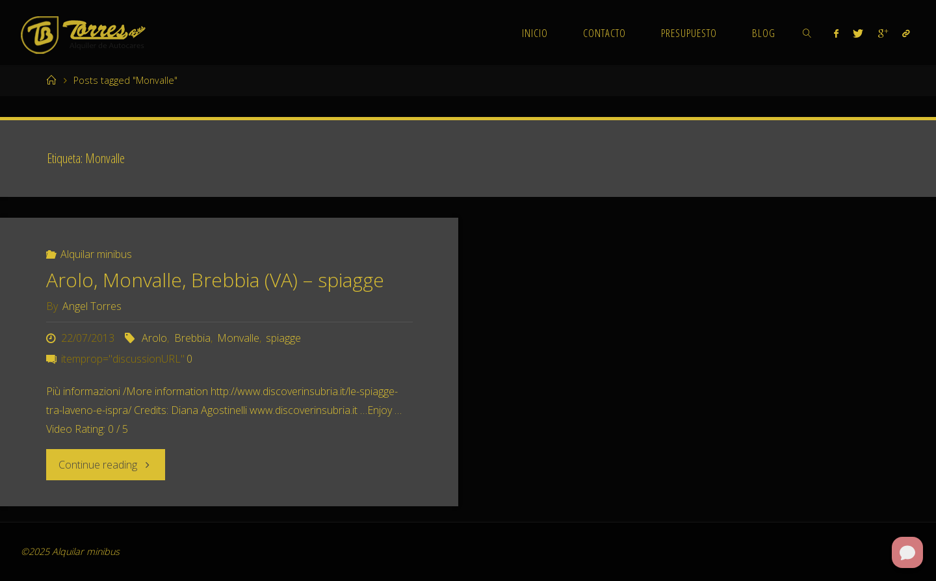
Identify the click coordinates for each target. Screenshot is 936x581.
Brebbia (192, 338)
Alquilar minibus (96, 254)
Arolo (154, 338)
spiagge (283, 338)
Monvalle (238, 338)
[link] (806, 32)
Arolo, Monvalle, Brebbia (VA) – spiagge (215, 279)
